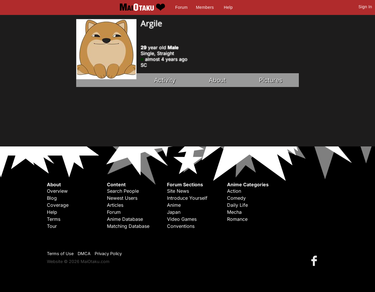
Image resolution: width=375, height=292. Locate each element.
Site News (178, 191)
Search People (123, 191)
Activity (165, 80)
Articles (115, 205)
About (217, 80)
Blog (52, 198)
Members (205, 7)
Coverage (58, 205)
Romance (237, 219)
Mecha (234, 212)
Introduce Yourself (187, 198)
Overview (57, 191)
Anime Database (125, 219)
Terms (53, 219)
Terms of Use (60, 253)
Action (234, 191)
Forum (181, 7)
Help (228, 7)
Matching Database (128, 226)
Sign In (365, 6)
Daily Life (237, 205)
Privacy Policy (108, 253)
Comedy (236, 198)
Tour (52, 226)
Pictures (270, 80)
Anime (174, 205)
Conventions (181, 226)
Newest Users (122, 198)
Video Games (182, 219)
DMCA (84, 253)
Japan (173, 212)
